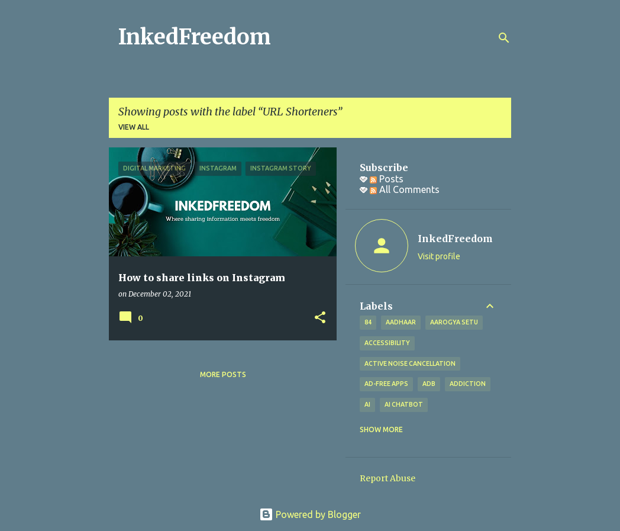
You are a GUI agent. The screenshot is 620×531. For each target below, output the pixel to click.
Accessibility (387, 342)
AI (367, 404)
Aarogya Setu (454, 322)
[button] (320, 318)
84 (368, 322)
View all (133, 127)
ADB (428, 383)
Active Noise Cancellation (410, 363)
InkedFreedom (194, 37)
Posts (386, 178)
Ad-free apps (386, 383)
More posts (223, 374)
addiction (468, 383)
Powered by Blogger (310, 514)
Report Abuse (387, 478)
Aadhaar (401, 322)
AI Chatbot (404, 404)
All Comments (405, 189)
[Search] (504, 38)
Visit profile (439, 256)
